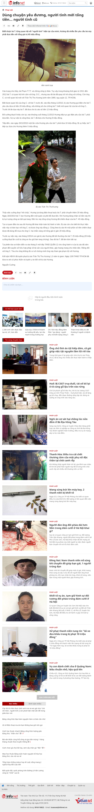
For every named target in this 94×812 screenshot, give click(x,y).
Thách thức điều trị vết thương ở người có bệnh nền (80, 332)
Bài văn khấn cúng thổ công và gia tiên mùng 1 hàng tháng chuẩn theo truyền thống (23, 740)
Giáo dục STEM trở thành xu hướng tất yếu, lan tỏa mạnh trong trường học (35, 332)
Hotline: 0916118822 (58, 3)
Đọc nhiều (13, 704)
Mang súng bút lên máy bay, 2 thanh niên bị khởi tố (66, 491)
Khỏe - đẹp (60, 785)
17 (22, 733)
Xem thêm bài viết (47, 697)
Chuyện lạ (71, 785)
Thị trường (21, 785)
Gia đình (41, 785)
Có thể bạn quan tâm (13, 309)
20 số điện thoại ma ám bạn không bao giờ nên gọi (22, 725)
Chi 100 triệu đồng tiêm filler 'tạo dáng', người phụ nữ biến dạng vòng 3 (58, 332)
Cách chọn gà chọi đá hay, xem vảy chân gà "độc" (21, 748)
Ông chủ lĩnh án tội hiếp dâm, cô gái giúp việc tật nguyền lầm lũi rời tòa (70, 350)
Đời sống (10, 785)
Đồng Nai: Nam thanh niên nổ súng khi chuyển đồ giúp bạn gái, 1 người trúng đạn (70, 563)
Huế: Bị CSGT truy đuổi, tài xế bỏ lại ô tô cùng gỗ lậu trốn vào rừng (69, 385)
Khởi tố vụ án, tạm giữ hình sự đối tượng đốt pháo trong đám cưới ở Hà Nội (69, 598)
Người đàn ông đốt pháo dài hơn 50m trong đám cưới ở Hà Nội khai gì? (69, 528)
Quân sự (81, 785)
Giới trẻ (50, 785)
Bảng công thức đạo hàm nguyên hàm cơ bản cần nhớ (23, 719)
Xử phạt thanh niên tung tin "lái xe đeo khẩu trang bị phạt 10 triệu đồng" (69, 634)
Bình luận (7, 273)
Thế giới (31, 785)
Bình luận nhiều (35, 704)
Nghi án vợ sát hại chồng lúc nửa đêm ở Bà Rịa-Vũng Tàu (68, 420)
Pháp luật (9, 10)
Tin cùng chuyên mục (13, 340)
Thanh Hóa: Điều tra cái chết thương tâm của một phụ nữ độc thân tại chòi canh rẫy (68, 457)
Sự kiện (4, 789)
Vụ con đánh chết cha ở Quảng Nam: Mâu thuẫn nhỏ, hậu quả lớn (70, 668)
